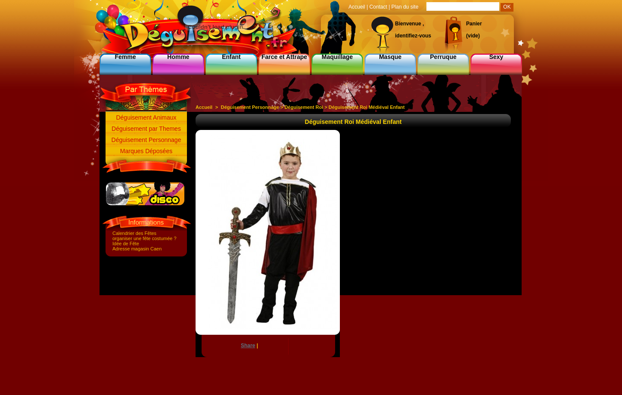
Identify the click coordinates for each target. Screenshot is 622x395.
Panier (474, 24)
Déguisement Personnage (146, 139)
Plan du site (405, 7)
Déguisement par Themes (146, 128)
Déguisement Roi (303, 107)
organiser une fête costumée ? (144, 238)
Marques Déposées (146, 151)
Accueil (204, 107)
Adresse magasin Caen (137, 248)
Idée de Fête (125, 243)
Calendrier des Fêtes (134, 233)
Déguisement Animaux (146, 117)
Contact (378, 7)
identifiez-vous (413, 36)
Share (248, 346)
